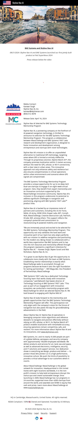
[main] (39, 54)
